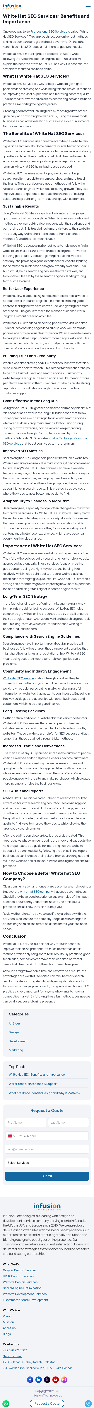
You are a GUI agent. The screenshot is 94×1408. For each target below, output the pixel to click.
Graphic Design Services (20, 1270)
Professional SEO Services (48, 31)
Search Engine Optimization (22, 1288)
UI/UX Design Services (18, 1276)
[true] (47, 1162)
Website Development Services (25, 1294)
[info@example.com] (47, 1149)
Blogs (7, 1334)
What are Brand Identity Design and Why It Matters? (44, 1093)
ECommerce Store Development (25, 1300)
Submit (47, 1176)
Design (14, 1032)
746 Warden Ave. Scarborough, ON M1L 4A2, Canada (38, 1368)
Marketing (16, 1050)
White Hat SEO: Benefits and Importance (37, 1074)
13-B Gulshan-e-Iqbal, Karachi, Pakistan (29, 1362)
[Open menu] (88, 6)
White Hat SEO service (18, 678)
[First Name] (26, 1122)
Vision (7, 1316)
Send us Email (12, 1356)
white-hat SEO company (36, 892)
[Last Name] (69, 1122)
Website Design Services (20, 1282)
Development (18, 1041)
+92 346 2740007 (15, 1350)
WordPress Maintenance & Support (33, 1084)
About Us (9, 1328)
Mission (8, 1322)
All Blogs (15, 1023)
